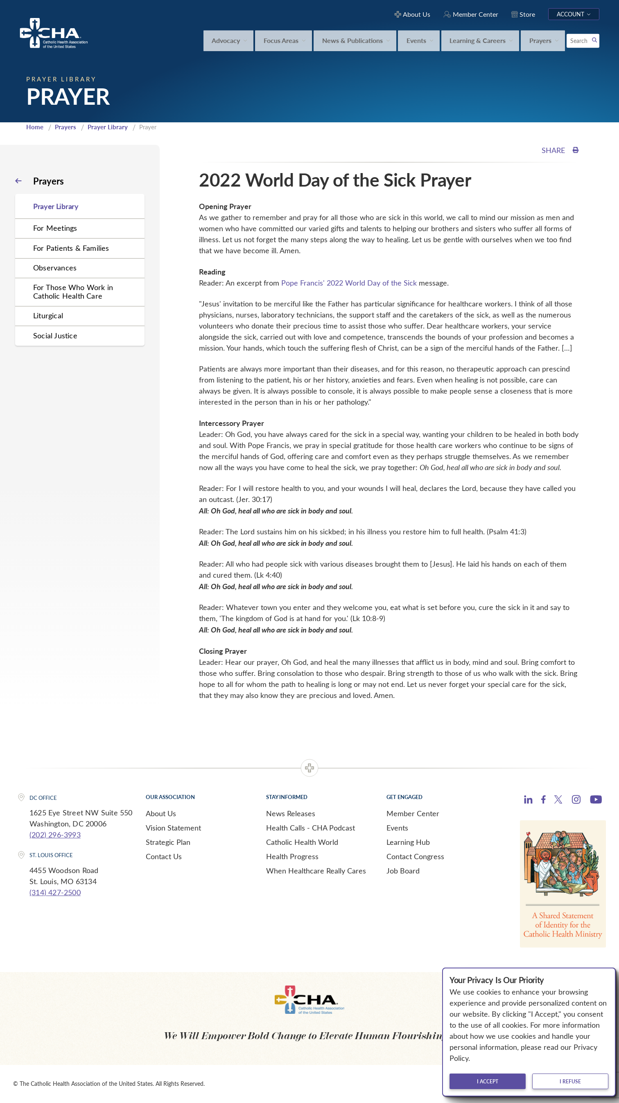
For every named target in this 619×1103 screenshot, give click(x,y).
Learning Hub (408, 842)
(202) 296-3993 (55, 835)
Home (34, 127)
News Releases (290, 813)
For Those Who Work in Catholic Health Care (73, 291)
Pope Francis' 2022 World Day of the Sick (349, 283)
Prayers (65, 127)
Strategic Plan (168, 842)
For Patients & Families (71, 248)
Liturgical (48, 315)
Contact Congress (415, 856)
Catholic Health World (302, 842)
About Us (161, 813)
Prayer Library (108, 127)
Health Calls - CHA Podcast (310, 828)
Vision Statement (173, 828)
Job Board (403, 871)
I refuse (570, 1081)
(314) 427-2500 (55, 892)
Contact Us (164, 856)
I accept (487, 1081)
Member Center (412, 813)
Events (397, 828)
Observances (55, 267)
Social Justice (55, 335)
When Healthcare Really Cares (316, 871)
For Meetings (55, 228)
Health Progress (292, 856)
